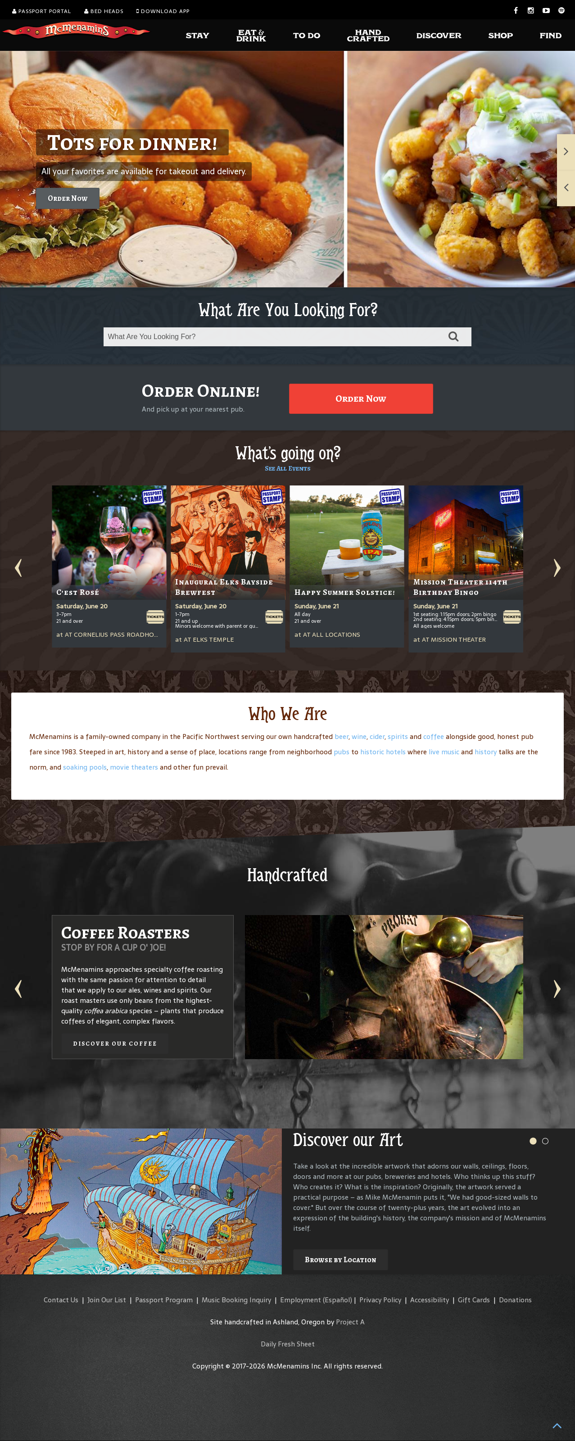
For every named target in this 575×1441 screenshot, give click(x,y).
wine (359, 736)
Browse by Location (340, 1260)
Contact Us (61, 1299)
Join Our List (106, 1299)
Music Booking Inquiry (236, 1299)
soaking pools (85, 767)
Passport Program (164, 1299)
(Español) (337, 1299)
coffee (433, 736)
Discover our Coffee (115, 1043)
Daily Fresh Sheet (288, 1344)
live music (444, 751)
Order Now (68, 198)
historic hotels (383, 751)
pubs (341, 751)
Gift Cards (474, 1299)
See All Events (288, 468)
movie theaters (134, 767)
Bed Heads (103, 11)
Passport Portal (41, 11)
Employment (300, 1299)
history (486, 751)
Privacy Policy (380, 1299)
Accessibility (429, 1299)
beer (342, 736)
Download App (163, 11)
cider (377, 736)
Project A (350, 1322)
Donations (515, 1299)
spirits (398, 736)
